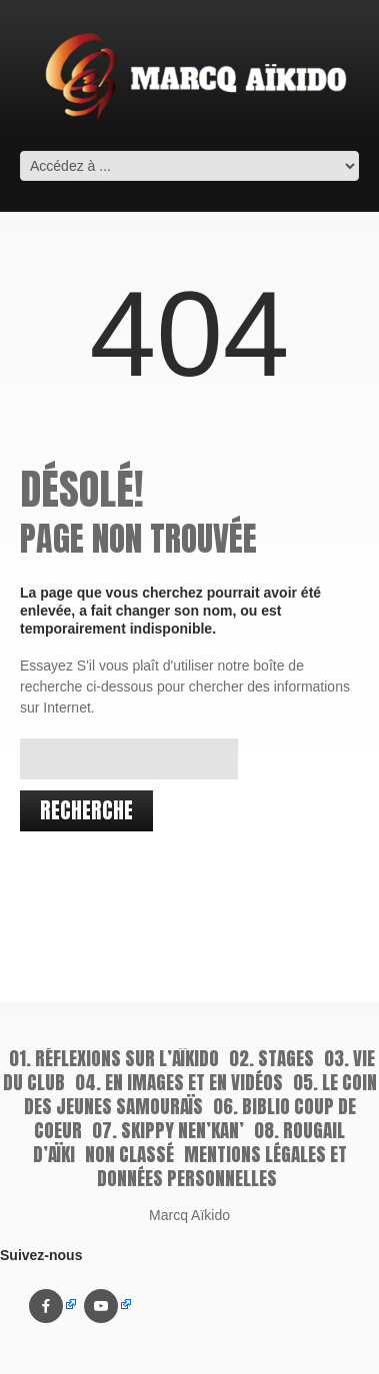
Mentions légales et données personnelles (222, 1166)
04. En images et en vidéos (179, 1082)
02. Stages (271, 1058)
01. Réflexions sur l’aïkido (114, 1058)
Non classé (129, 1154)
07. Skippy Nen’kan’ (168, 1130)
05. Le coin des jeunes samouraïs (200, 1094)
